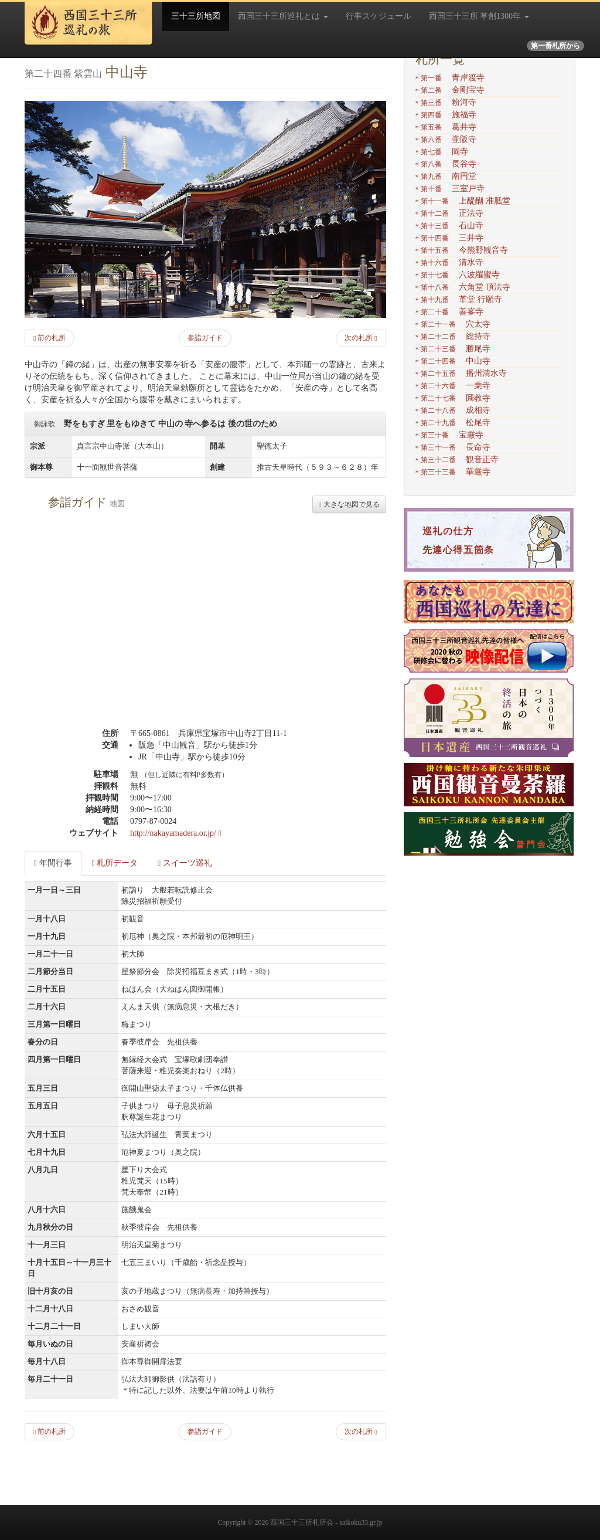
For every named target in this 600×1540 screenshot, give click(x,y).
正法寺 (449, 213)
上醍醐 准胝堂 (462, 200)
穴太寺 (452, 324)
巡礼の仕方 (448, 531)
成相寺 (452, 410)
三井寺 (449, 237)
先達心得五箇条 (458, 550)
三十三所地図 (195, 16)
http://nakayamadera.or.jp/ (175, 833)
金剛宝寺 (450, 90)
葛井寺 (445, 127)
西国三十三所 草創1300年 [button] (479, 16)
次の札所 (361, 338)
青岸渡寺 (450, 77)
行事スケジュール (378, 16)
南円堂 (445, 176)
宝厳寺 (449, 434)
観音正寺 (457, 459)
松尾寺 (452, 422)
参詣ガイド (205, 338)
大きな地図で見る (349, 504)
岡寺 (441, 151)
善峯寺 (449, 311)
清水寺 (449, 262)
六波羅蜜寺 (457, 274)
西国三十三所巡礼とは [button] (283, 16)
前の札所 (49, 338)
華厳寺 (452, 471)
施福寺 (445, 114)
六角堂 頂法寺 (462, 287)
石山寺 (449, 225)
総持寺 (452, 336)
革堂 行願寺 (458, 299)
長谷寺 (445, 164)
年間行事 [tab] (53, 863)
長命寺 (452, 447)
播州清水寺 (461, 373)
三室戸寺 (450, 188)
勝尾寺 (452, 348)
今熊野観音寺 (461, 250)
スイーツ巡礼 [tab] (185, 863)
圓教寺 (452, 398)
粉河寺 (445, 102)
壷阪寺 (445, 139)
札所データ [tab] (115, 863)
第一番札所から (555, 46)
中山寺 (452, 361)
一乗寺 (452, 385)
